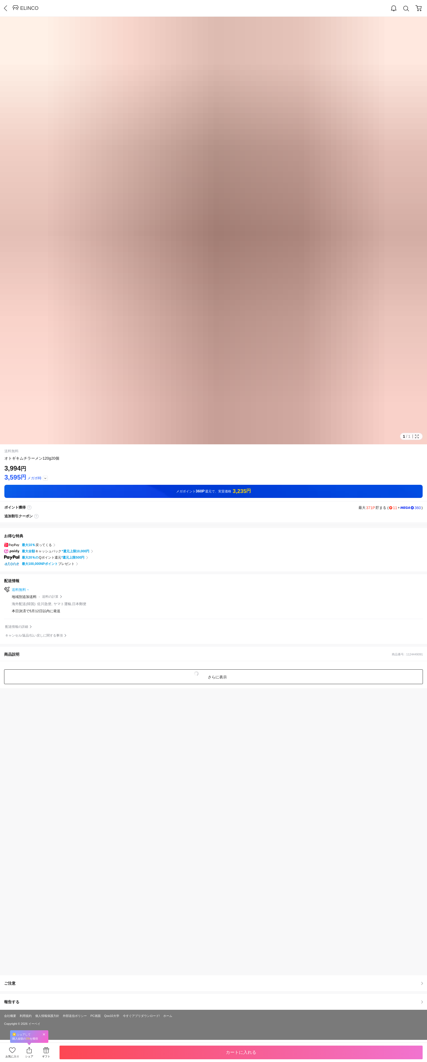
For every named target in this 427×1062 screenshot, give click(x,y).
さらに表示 (217, 677)
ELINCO (29, 8)
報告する (213, 1001)
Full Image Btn (417, 436)
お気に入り (12, 1056)
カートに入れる (241, 1052)
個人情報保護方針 (47, 1015)
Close (44, 1034)
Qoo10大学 (111, 1015)
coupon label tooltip (36, 516)
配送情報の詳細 (16, 627)
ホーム (167, 1015)
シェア (29, 1056)
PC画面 (95, 1015)
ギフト (46, 1056)
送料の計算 (50, 597)
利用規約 (26, 1015)
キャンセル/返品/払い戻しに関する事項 (34, 635)
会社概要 (10, 1015)
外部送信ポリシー (75, 1015)
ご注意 (213, 983)
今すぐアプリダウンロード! (141, 1015)
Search (406, 8)
